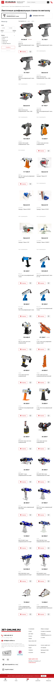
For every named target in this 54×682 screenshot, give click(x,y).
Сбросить (8, 50)
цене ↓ (33, 21)
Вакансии (43, 652)
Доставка (31, 633)
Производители (32, 645)
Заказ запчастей (32, 641)
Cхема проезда (32, 662)
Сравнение (37, 680)
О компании (31, 629)
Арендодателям (44, 650)
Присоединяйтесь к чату (11, 664)
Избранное (48, 680)
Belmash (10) (5, 37)
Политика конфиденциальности (46, 634)
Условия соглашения (46, 631)
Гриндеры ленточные (36, 15)
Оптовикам (43, 647)
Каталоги (31, 652)
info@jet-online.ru (9, 640)
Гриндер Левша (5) (7, 43)
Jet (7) (4, 38)
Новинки (31, 650)
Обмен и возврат (45, 629)
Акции (30, 647)
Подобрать (8, 47)
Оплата (30, 636)
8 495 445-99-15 (8, 635)
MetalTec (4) (5, 40)
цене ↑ (29, 21)
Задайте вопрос (9, 669)
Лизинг (30, 638)
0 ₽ (27, 680)
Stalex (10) (5, 42)
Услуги (30, 631)
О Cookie (43, 637)
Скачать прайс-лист (45, 645)
